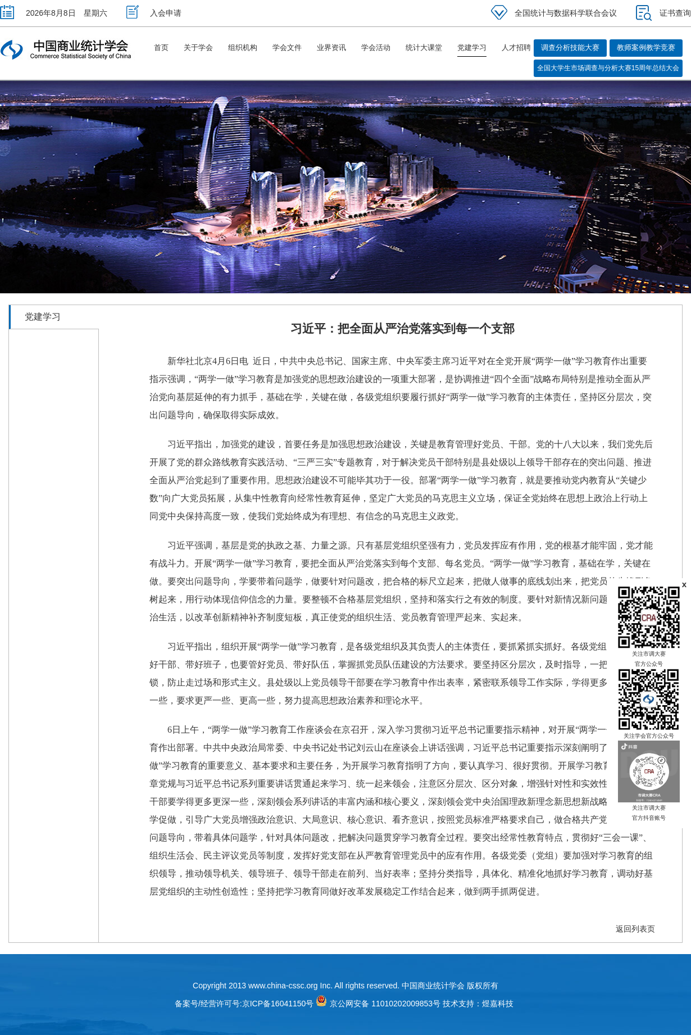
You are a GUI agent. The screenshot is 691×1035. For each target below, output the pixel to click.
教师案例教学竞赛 (646, 47)
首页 (161, 47)
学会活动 (375, 47)
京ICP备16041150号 (278, 1003)
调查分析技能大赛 (570, 47)
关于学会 (198, 47)
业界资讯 (331, 47)
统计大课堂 (424, 47)
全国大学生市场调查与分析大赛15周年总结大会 (608, 68)
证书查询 (663, 12)
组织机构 (242, 47)
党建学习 (472, 47)
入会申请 (153, 12)
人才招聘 (516, 47)
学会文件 (287, 47)
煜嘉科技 (497, 1003)
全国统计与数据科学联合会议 (554, 12)
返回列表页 (635, 928)
